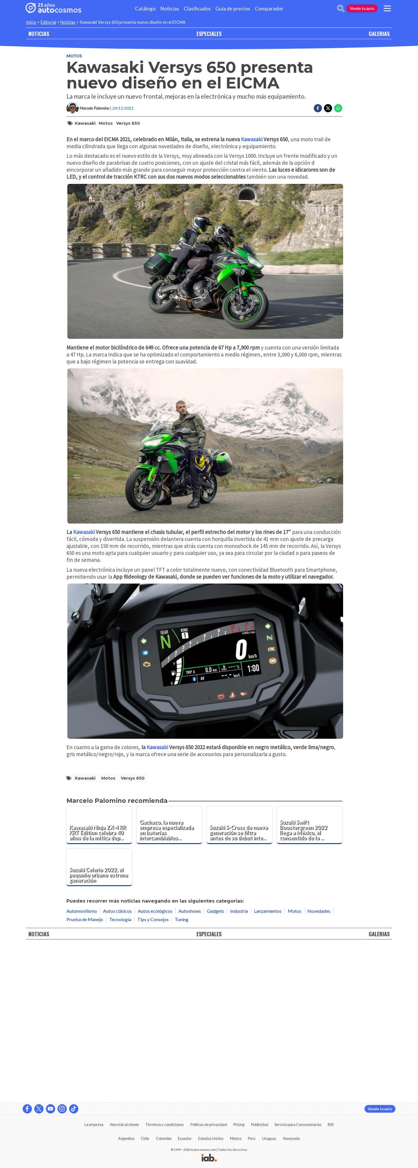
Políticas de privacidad (208, 1124)
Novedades (318, 1066)
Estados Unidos (211, 1138)
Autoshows (190, 1066)
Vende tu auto (362, 8)
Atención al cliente (124, 1124)
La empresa (93, 1124)
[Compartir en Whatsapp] (338, 108)
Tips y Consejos (153, 1074)
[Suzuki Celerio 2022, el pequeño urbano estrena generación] (99, 1022)
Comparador (269, 9)
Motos (74, 55)
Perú (251, 1138)
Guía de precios (232, 9)
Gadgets (215, 1066)
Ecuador (185, 1138)
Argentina (126, 1138)
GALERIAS (379, 33)
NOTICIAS (38, 33)
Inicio (31, 22)
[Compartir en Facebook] (318, 108)
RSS (331, 1124)
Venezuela (291, 1138)
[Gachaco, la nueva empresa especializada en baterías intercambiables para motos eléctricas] (169, 980)
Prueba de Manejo (84, 1074)
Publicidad (259, 1124)
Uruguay (269, 1138)
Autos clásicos (117, 1066)
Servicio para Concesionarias (298, 1124)
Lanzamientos (268, 1066)
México (236, 1138)
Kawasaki (85, 123)
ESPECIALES (209, 33)
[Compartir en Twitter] (328, 108)
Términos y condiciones (164, 1124)
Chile (145, 1138)
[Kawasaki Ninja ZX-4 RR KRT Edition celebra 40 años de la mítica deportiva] (99, 980)
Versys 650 (128, 123)
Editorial (48, 22)
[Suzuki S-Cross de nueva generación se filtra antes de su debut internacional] (239, 980)
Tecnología (120, 1074)
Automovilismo (81, 1066)
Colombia (164, 1138)
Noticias (169, 9)
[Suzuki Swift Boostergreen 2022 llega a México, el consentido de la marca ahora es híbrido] (310, 980)
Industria (239, 1066)
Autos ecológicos (155, 1066)
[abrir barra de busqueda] (340, 8)
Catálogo (145, 9)
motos (106, 123)
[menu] (387, 8)
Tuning (181, 1074)
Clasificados (197, 9)
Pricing (238, 1124)
